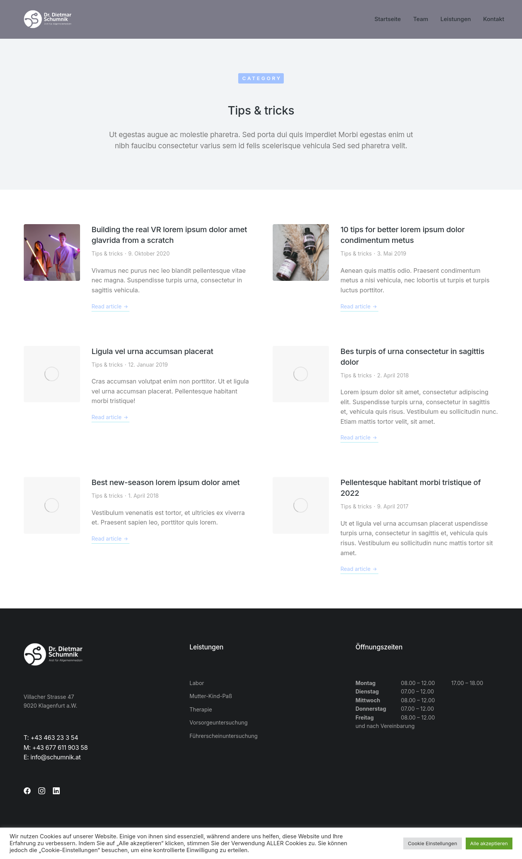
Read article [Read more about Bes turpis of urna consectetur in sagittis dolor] (359, 437)
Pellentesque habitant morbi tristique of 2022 (410, 488)
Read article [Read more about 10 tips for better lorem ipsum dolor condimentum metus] (359, 306)
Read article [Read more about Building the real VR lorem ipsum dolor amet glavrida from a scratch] (110, 306)
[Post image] (52, 252)
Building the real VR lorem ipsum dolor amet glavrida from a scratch (169, 235)
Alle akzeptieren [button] (489, 843)
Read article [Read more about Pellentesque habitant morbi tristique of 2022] (359, 569)
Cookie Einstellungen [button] (432, 843)
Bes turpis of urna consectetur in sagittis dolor (412, 357)
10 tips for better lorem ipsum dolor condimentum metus (402, 235)
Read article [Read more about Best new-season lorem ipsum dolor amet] (110, 538)
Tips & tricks (107, 253)
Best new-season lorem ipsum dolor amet (166, 482)
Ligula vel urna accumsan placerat (152, 351)
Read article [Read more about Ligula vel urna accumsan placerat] (110, 417)
